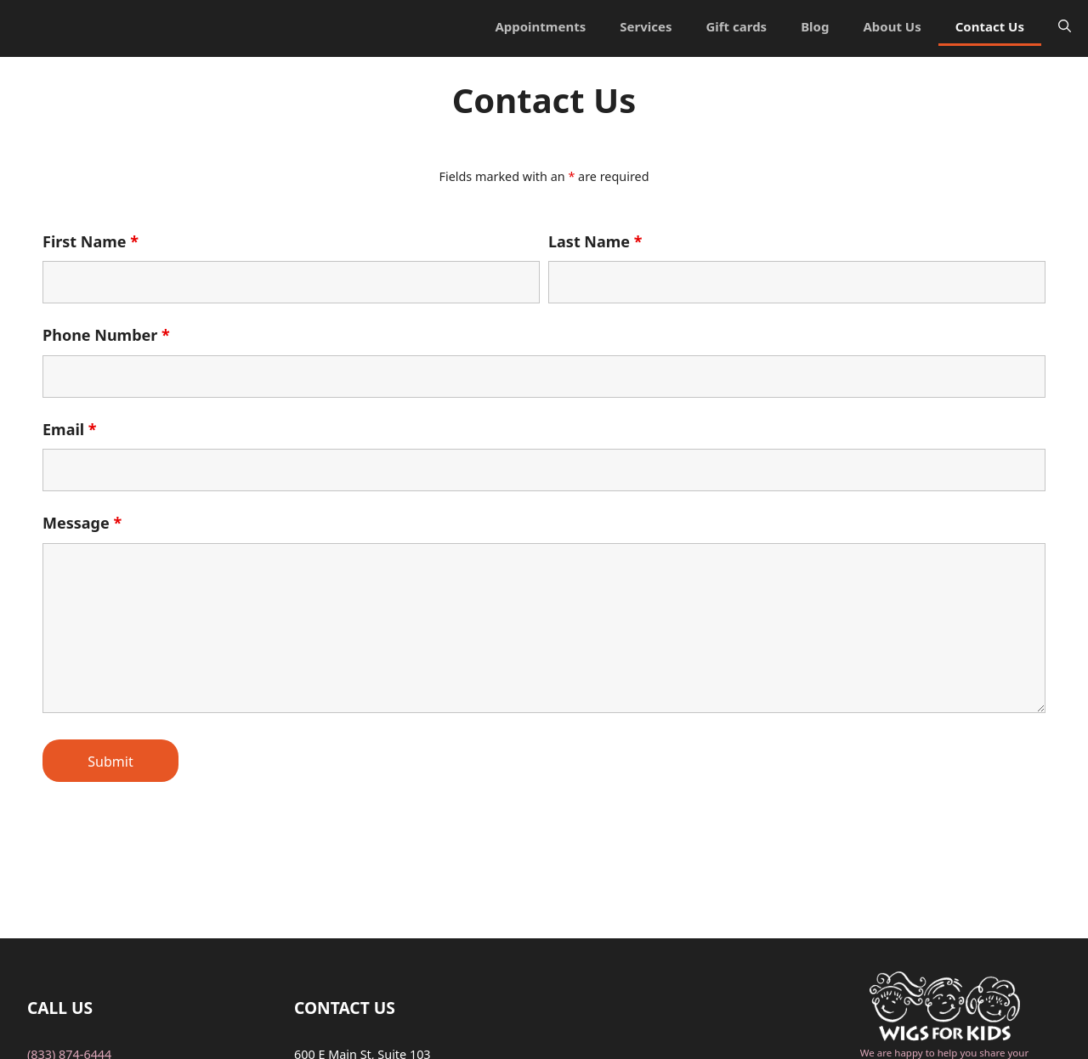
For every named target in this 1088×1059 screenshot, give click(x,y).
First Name (90, 241)
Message (82, 523)
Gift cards (736, 26)
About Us (892, 26)
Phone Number (106, 335)
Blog (815, 26)
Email (69, 429)
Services (646, 26)
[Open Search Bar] (1064, 26)
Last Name (595, 241)
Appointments (540, 26)
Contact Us (989, 26)
